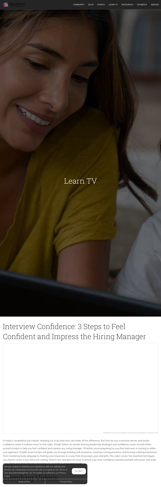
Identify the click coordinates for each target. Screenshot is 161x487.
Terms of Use (24, 481)
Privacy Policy (66, 481)
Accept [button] (79, 471)
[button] (80, 386)
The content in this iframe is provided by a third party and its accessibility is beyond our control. (131, 432)
